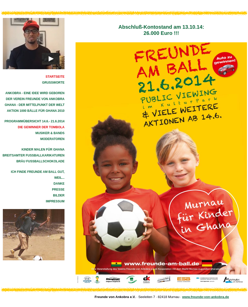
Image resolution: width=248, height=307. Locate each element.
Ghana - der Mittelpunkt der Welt (35, 105)
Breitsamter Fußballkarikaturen (34, 155)
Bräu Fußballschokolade (40, 161)
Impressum (55, 201)
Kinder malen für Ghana (43, 149)
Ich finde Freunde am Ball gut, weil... (38, 175)
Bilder (59, 195)
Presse (58, 189)
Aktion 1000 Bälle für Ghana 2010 (36, 111)
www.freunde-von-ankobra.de (205, 297)
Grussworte (53, 82)
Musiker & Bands (50, 133)
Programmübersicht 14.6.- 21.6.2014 (35, 121)
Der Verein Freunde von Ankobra (35, 99)
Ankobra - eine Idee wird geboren (35, 93)
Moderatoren (52, 139)
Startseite (55, 76)
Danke (59, 183)
